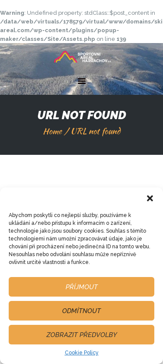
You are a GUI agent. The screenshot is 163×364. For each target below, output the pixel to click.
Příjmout (82, 287)
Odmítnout (81, 311)
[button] (150, 198)
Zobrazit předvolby (82, 335)
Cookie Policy (82, 353)
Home (52, 131)
